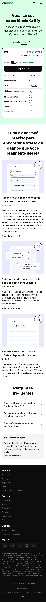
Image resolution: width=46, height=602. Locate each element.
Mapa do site (38, 592)
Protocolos (6, 508)
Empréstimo (6, 482)
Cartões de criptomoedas (12, 490)
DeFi (4, 486)
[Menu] (41, 3)
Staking (5, 478)
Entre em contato (9, 530)
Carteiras (5, 512)
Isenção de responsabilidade (23, 583)
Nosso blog (6, 516)
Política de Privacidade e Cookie (16, 592)
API (3, 520)
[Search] (34, 3)
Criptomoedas (7, 500)
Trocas (5, 504)
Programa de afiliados (11, 534)
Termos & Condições (23, 588)
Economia (6, 474)
